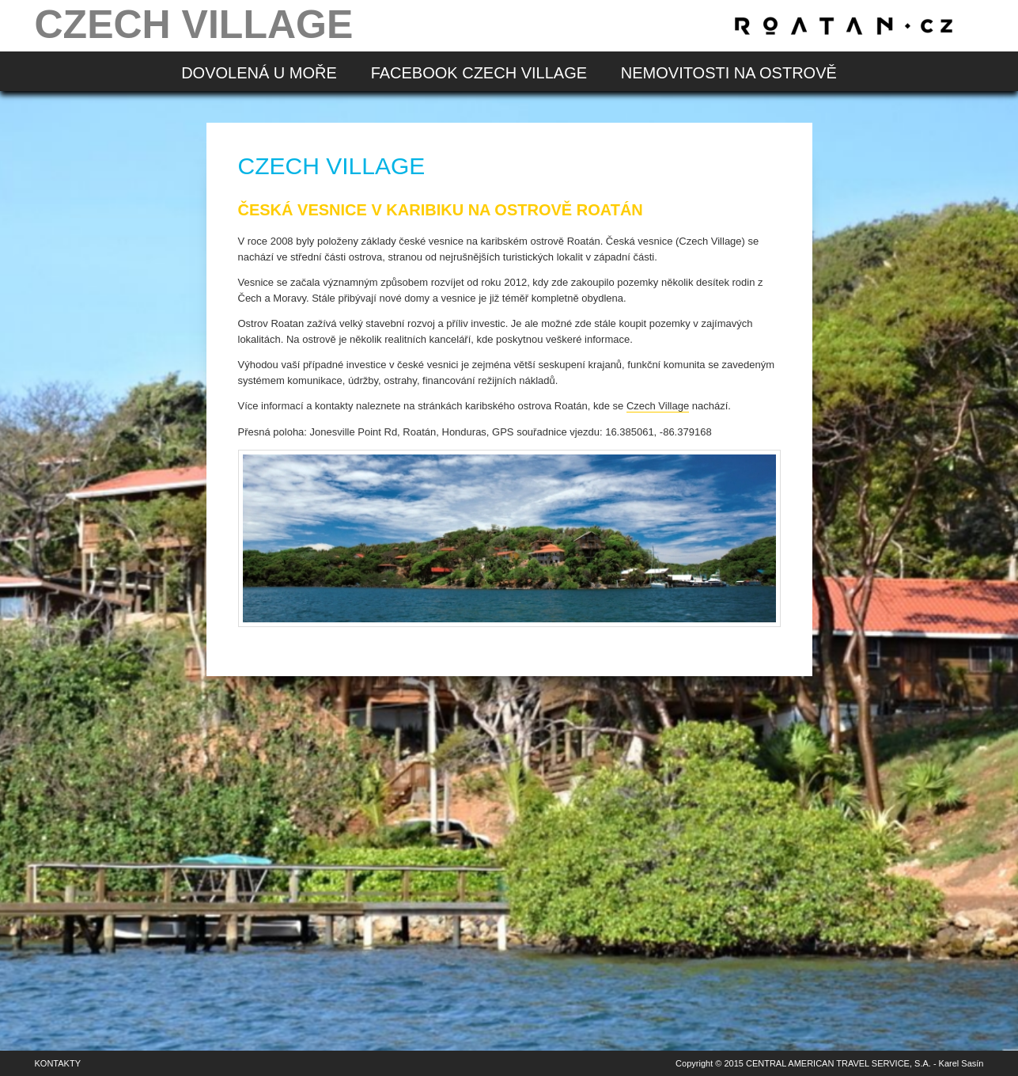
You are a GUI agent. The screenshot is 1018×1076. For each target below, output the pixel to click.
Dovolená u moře (259, 73)
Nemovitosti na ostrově (729, 73)
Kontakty (58, 1063)
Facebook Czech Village (479, 73)
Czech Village (657, 406)
